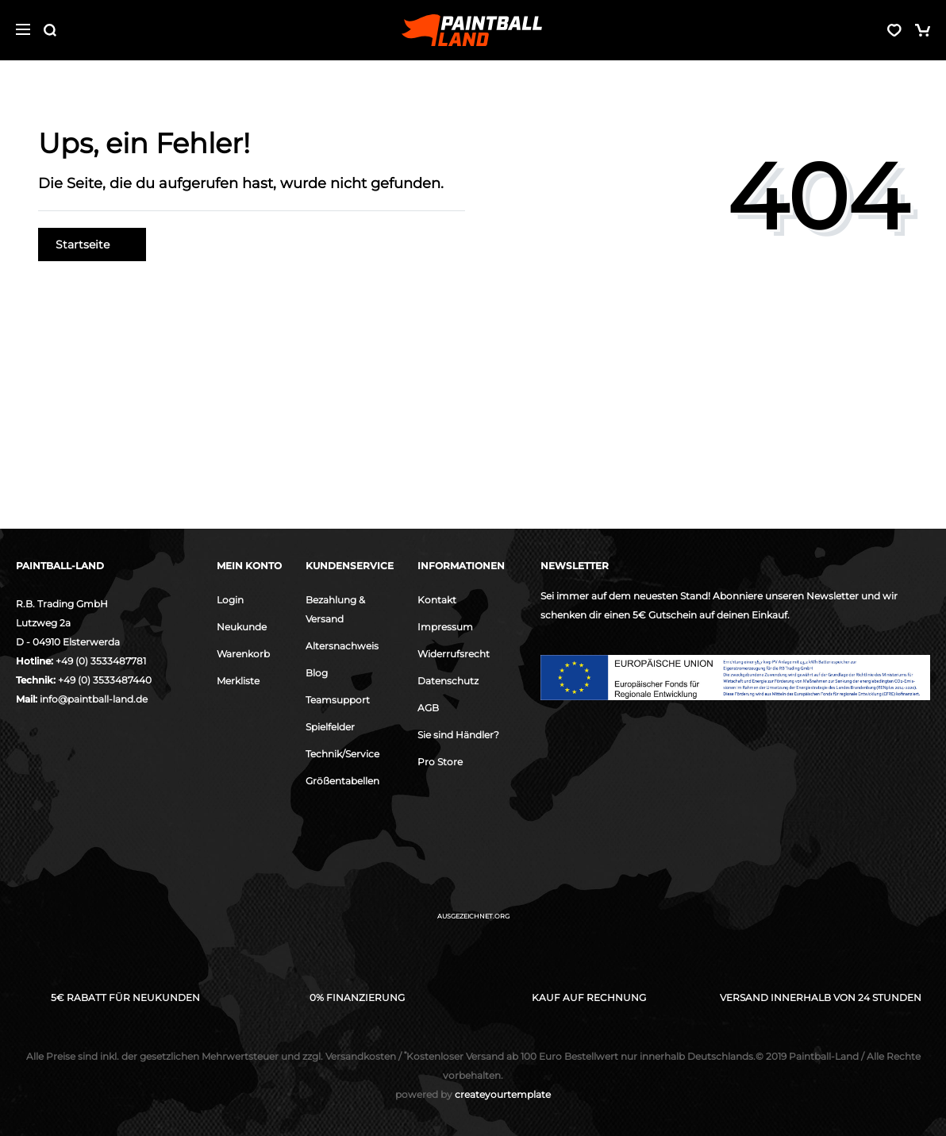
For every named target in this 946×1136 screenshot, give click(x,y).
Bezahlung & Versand (335, 609)
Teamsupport (338, 700)
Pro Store (440, 762)
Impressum (445, 627)
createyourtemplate (473, 1094)
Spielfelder (330, 727)
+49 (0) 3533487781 (101, 661)
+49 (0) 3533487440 (105, 680)
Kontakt (436, 600)
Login (230, 600)
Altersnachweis (342, 646)
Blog (317, 673)
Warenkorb (243, 654)
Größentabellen (342, 781)
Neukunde (242, 627)
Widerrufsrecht (453, 654)
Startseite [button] (92, 244)
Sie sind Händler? (458, 735)
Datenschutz (448, 681)
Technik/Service (342, 754)
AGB (428, 708)
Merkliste (238, 681)
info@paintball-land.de (94, 699)
